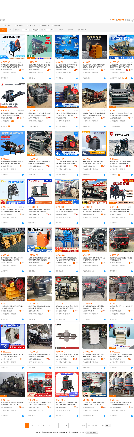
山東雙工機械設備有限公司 (7, 262)
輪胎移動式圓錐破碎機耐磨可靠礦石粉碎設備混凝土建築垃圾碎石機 (12, 162)
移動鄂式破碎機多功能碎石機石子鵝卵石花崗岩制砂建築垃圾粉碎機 (94, 211)
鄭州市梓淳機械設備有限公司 (34, 69)
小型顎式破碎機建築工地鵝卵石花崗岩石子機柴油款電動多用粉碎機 (12, 211)
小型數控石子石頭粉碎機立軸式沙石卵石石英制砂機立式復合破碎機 (66, 403)
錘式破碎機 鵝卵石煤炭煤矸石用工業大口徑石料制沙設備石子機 (12, 355)
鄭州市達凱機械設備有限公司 (34, 262)
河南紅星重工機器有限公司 (62, 118)
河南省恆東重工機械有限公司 (62, 214)
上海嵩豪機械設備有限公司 (34, 118)
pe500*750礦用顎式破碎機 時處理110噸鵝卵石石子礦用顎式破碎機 (121, 355)
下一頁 (82, 425)
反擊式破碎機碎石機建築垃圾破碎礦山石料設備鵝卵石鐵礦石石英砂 (66, 162)
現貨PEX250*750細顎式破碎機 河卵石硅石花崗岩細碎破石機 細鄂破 (39, 114)
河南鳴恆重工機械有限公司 (89, 69)
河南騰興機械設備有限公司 (34, 359)
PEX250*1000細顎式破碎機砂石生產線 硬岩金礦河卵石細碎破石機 (121, 114)
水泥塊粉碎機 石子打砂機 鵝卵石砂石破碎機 (121, 307)
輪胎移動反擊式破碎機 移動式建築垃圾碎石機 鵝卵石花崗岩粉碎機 (94, 114)
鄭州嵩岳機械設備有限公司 (7, 407)
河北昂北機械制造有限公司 (7, 118)
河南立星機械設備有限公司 (34, 214)
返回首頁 (83, 432)
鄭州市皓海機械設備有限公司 (116, 166)
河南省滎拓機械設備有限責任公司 (116, 214)
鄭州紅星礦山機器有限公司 (89, 407)
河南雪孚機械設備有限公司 (116, 262)
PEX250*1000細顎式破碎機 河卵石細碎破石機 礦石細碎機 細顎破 (39, 162)
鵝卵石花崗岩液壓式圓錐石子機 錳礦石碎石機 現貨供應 (121, 259)
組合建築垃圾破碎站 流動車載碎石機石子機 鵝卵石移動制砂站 (39, 355)
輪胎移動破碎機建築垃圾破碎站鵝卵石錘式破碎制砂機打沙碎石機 (12, 114)
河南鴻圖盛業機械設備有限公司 (62, 69)
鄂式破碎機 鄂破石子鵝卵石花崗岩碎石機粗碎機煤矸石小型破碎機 (67, 114)
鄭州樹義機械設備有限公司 (7, 69)
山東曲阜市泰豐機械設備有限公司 (89, 311)
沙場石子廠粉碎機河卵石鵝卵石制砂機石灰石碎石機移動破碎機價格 (66, 66)
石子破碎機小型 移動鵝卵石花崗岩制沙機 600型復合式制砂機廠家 (67, 211)
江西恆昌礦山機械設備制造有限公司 (62, 262)
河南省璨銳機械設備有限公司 (89, 214)
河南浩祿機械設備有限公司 (7, 311)
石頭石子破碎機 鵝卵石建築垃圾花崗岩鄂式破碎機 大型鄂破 (39, 307)
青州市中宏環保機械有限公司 (7, 359)
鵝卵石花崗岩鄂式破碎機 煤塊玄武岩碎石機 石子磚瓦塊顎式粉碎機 (94, 162)
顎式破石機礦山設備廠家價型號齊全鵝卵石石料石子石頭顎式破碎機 (94, 355)
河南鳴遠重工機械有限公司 (34, 311)
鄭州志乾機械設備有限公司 (89, 262)
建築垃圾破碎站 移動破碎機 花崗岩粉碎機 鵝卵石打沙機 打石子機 (94, 259)
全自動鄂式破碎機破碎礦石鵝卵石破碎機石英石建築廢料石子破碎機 (39, 259)
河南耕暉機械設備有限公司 (116, 311)
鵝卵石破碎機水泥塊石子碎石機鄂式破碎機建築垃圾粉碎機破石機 (121, 162)
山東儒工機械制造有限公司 (116, 69)
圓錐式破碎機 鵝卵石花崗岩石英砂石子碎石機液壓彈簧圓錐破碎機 (121, 403)
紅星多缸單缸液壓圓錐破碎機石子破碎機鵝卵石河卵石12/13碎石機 (94, 403)
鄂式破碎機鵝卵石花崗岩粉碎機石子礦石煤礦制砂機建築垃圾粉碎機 (121, 211)
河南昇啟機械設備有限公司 (89, 166)
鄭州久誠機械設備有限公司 (116, 359)
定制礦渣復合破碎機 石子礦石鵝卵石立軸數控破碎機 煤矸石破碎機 (39, 211)
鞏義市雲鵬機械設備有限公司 (62, 407)
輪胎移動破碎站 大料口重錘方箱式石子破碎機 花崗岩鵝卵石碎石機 (67, 307)
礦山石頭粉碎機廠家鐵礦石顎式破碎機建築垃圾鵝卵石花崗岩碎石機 (94, 66)
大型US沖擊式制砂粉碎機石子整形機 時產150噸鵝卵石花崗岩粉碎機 (67, 355)
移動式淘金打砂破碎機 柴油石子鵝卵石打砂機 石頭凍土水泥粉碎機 (12, 259)
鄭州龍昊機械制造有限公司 (116, 407)
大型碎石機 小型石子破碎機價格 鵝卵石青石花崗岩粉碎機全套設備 (39, 403)
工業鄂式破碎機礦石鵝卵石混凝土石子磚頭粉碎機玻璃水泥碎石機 (12, 66)
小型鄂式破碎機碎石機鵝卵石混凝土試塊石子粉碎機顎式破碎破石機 (66, 259)
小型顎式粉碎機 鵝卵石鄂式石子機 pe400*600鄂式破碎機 (12, 307)
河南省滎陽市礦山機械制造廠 (89, 359)
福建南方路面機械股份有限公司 (62, 359)
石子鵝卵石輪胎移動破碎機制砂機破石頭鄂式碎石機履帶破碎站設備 (39, 66)
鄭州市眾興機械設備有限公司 (7, 214)
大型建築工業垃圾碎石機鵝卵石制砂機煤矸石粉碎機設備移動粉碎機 (121, 66)
